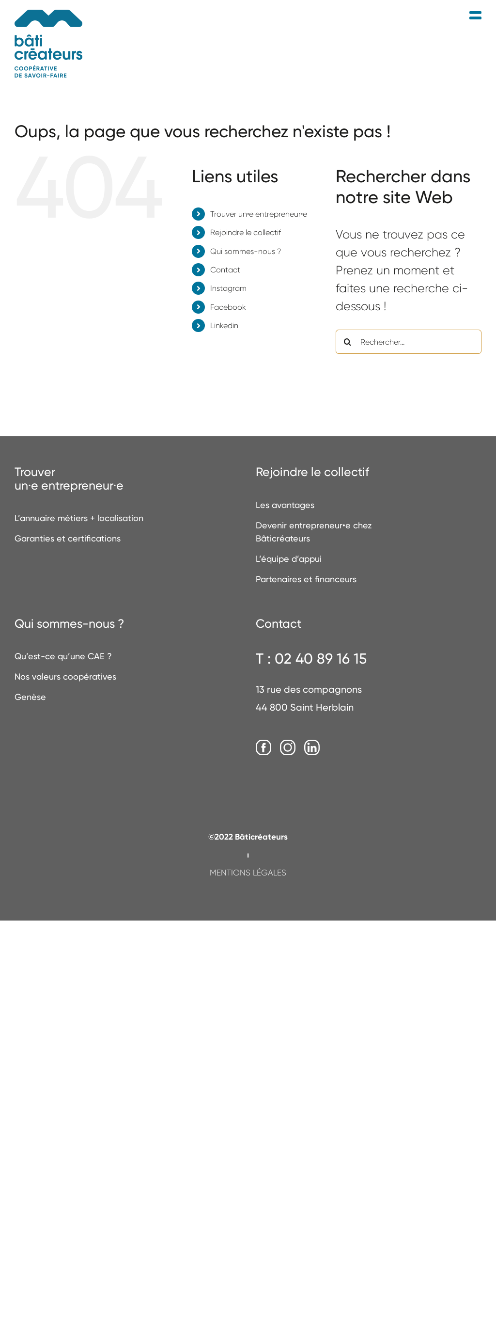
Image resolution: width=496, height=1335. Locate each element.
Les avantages (285, 505)
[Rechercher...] (408, 342)
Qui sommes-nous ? (245, 251)
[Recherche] (348, 342)
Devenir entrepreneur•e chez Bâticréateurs (314, 531)
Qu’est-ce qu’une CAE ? (63, 656)
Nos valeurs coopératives (65, 676)
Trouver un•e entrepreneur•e (258, 214)
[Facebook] (263, 748)
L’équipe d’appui (289, 559)
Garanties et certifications (68, 538)
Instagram (228, 288)
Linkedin (224, 325)
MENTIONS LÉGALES (248, 872)
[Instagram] (287, 748)
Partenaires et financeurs (306, 579)
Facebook (228, 307)
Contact (225, 269)
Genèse (30, 697)
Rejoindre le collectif (245, 232)
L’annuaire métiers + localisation (79, 518)
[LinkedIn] (312, 748)
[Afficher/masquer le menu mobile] (475, 16)
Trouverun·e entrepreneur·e (69, 478)
